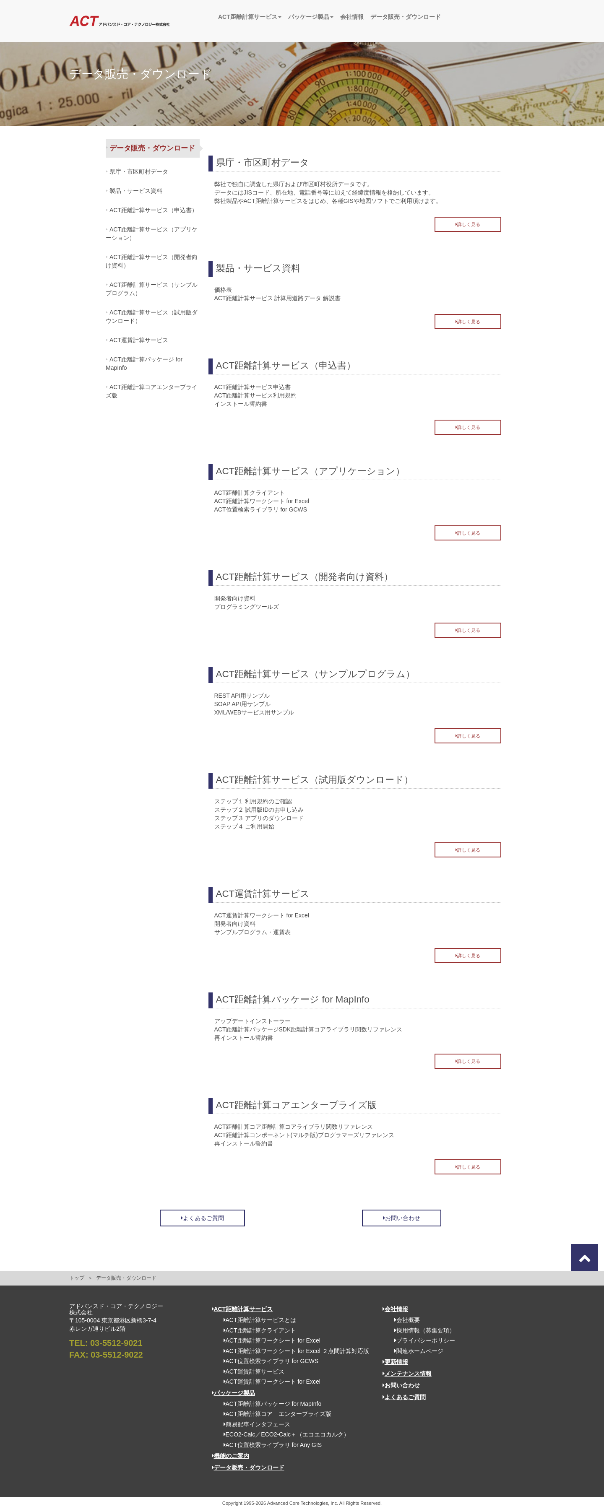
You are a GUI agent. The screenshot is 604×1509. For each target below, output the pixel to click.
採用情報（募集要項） (421, 1330)
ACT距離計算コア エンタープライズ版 (274, 1413)
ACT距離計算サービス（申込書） (153, 210)
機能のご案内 (230, 1455)
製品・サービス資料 (135, 190)
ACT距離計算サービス (249, 16)
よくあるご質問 (202, 1218)
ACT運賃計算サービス (138, 340)
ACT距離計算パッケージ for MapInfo (144, 363)
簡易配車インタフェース (254, 1424)
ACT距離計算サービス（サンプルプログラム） (152, 288)
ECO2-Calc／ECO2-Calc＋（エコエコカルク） (284, 1434)
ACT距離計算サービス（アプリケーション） (152, 233)
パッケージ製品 (310, 16)
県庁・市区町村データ (138, 171)
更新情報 (395, 1361)
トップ (76, 1278)
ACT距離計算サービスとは (257, 1320)
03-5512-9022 (117, 1354)
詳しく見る (468, 224)
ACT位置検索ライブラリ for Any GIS (270, 1444)
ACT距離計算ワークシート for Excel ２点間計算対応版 (293, 1351)
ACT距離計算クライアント (257, 1330)
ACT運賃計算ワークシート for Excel (269, 1381)
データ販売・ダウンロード (405, 16)
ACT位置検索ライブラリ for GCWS (268, 1361)
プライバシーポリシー (421, 1340)
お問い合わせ (401, 1218)
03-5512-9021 (116, 1343)
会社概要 (404, 1320)
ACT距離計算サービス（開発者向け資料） (152, 261)
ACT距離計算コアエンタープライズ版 (152, 391)
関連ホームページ (415, 1351)
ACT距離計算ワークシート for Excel (269, 1340)
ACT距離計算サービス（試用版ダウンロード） (152, 316)
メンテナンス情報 (407, 1373)
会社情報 (352, 16)
